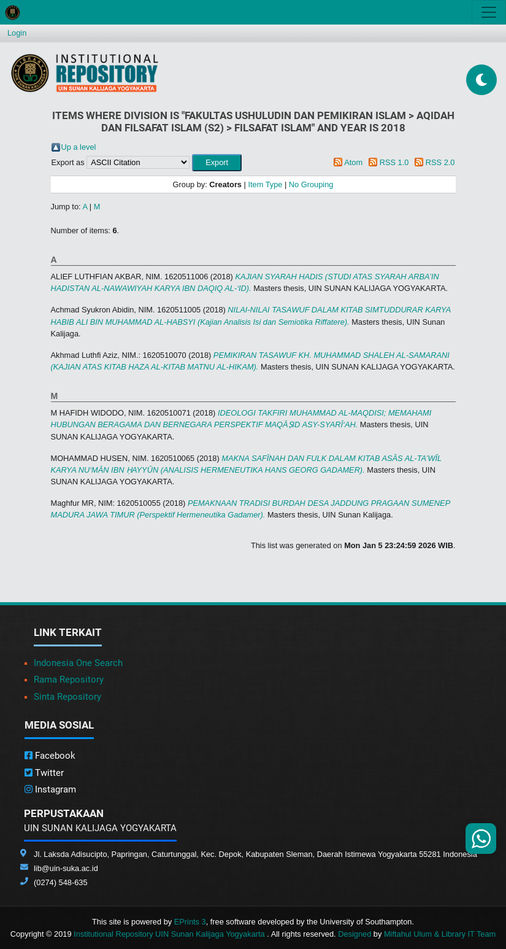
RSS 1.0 (394, 162)
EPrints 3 (190, 921)
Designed (354, 934)
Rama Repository (69, 679)
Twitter (44, 772)
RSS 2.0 (440, 162)
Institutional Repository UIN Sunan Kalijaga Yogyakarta (170, 934)
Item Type (265, 184)
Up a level (78, 147)
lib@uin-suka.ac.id (66, 868)
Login (16, 32)
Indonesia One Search (78, 662)
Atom (353, 162)
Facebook (50, 755)
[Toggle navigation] (489, 12)
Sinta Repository (67, 696)
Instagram (50, 789)
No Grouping (311, 184)
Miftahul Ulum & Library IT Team (440, 934)
